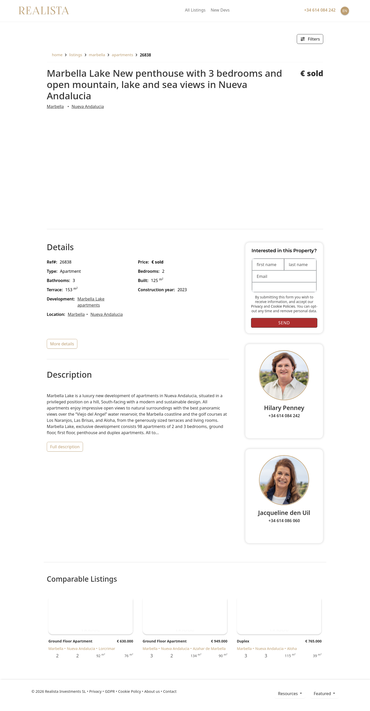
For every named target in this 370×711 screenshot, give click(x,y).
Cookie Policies (283, 306)
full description (65, 447)
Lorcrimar (107, 648)
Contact (170, 691)
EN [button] (345, 10)
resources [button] (288, 693)
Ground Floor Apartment (70, 641)
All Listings (195, 10)
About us (152, 691)
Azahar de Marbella (209, 648)
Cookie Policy (129, 691)
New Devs (220, 10)
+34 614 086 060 (284, 520)
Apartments (122, 54)
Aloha (292, 648)
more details (62, 344)
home (54, 54)
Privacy (257, 306)
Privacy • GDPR (102, 691)
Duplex (243, 641)
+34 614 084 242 (284, 415)
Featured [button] (323, 693)
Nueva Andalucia (87, 106)
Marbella (97, 54)
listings (75, 54)
